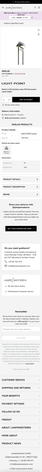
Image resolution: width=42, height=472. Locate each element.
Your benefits (11, 395)
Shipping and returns (16, 387)
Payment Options (13, 403)
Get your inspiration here (19, 228)
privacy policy (30, 363)
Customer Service (13, 379)
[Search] (35, 7)
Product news (11, 443)
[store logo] (15, 7)
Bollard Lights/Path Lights (14, 23)
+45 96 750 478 (15, 261)
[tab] (21, 380)
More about (9, 435)
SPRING (20, 17)
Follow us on (11, 411)
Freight (7, 419)
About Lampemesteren (16, 427)
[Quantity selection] (6, 99)
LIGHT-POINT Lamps (29, 133)
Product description (14, 187)
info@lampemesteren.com (19, 266)
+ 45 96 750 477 (26, 460)
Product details (11, 179)
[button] (38, 30)
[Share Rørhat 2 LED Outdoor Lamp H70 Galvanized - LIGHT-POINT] (38, 34)
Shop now (21, 14)
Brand (6, 194)
